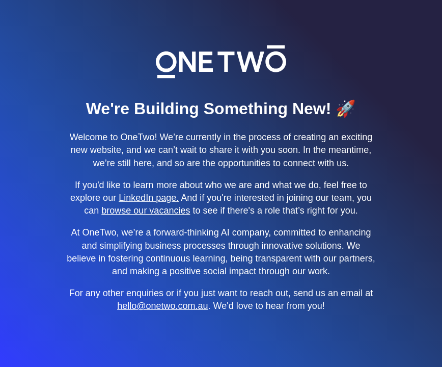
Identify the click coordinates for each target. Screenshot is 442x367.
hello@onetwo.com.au (162, 306)
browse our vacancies (145, 210)
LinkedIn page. (149, 198)
